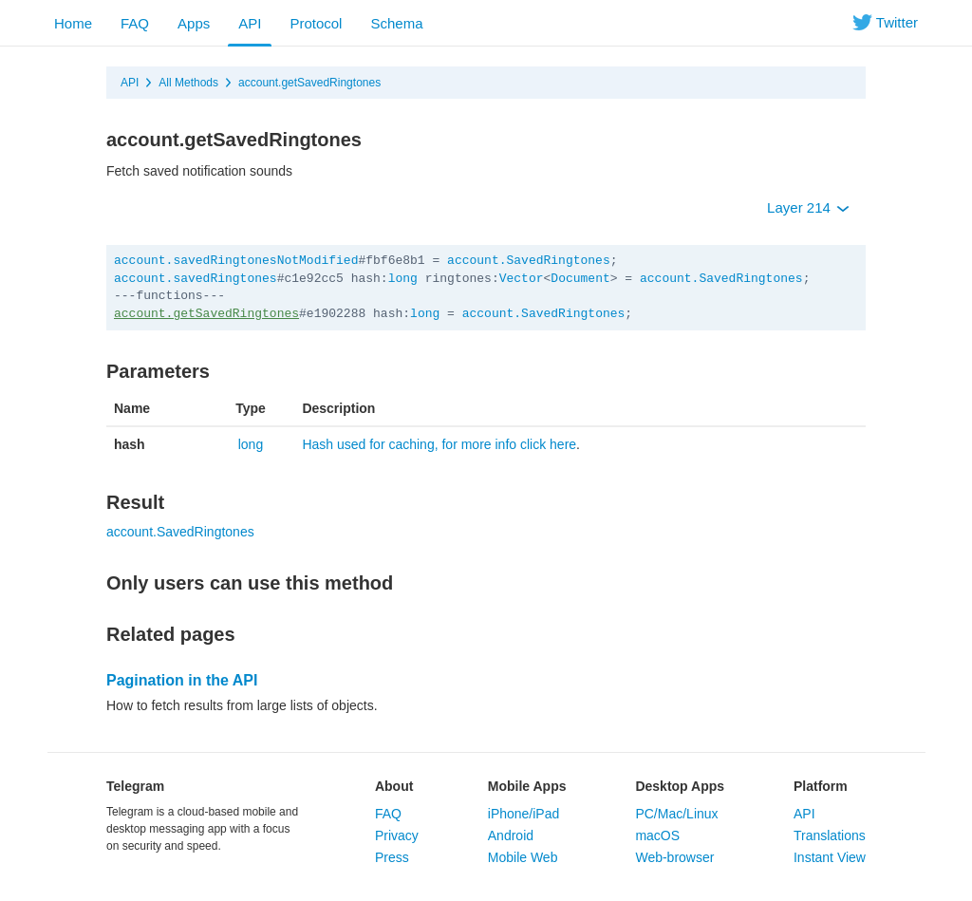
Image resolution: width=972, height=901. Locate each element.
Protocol (316, 23)
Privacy (397, 835)
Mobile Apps (527, 786)
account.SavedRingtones (528, 260)
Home (73, 23)
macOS (657, 835)
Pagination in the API (181, 680)
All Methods (188, 82)
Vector (521, 279)
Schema (396, 23)
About (394, 786)
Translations (830, 835)
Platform (821, 786)
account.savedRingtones (195, 279)
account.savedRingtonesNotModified (236, 260)
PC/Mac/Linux (676, 813)
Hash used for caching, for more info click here (439, 444)
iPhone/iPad (524, 813)
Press (392, 857)
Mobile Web (523, 857)
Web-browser (674, 857)
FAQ (135, 23)
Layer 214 (808, 207)
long (403, 279)
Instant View (830, 857)
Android (510, 835)
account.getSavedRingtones (309, 82)
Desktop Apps (679, 786)
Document (580, 279)
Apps (194, 23)
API (249, 23)
